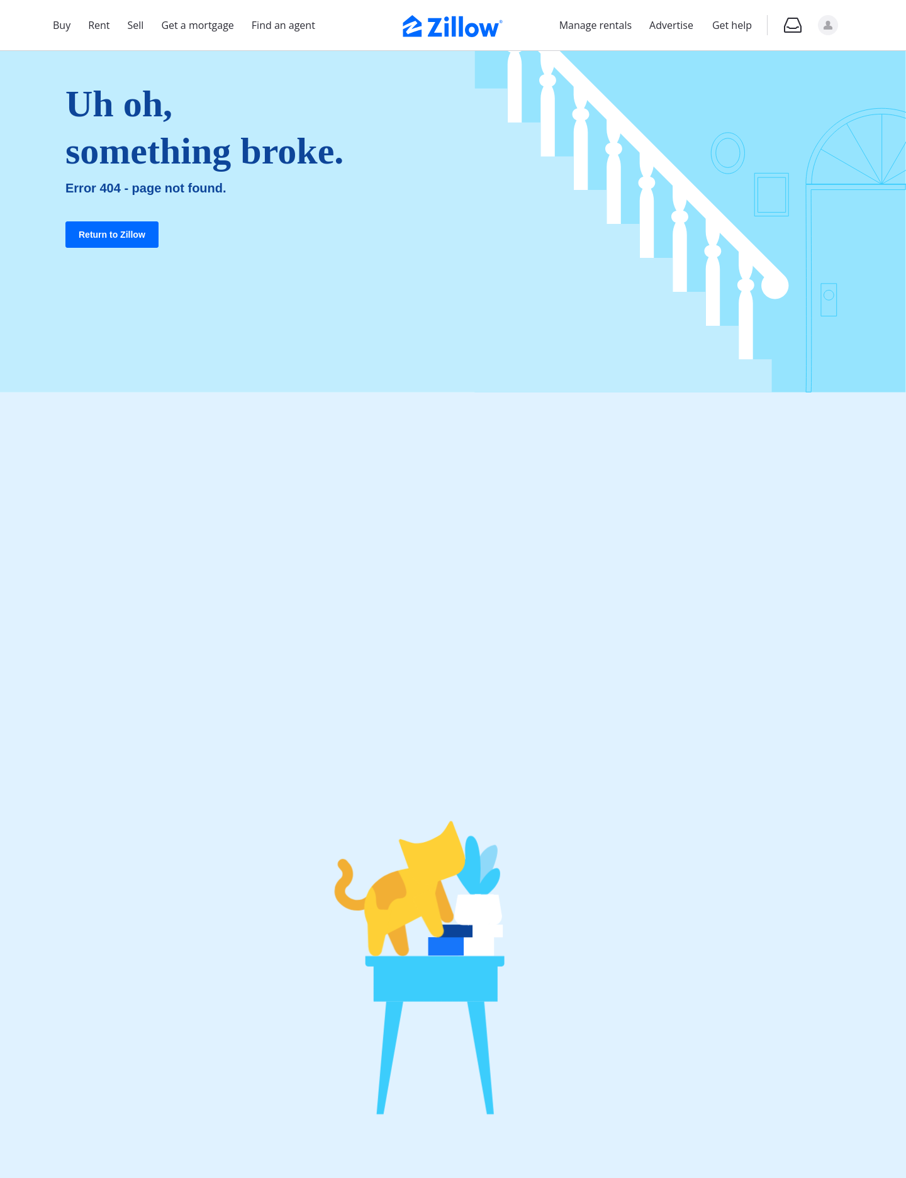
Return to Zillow (112, 235)
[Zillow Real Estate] (453, 24)
